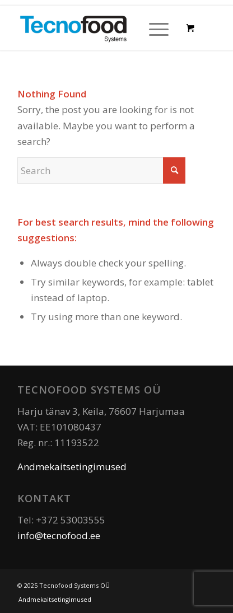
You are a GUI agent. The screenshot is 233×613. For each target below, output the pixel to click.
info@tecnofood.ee (58, 535)
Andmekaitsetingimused (72, 466)
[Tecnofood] (96, 28)
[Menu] (153, 28)
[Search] (101, 170)
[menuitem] (157, 28)
